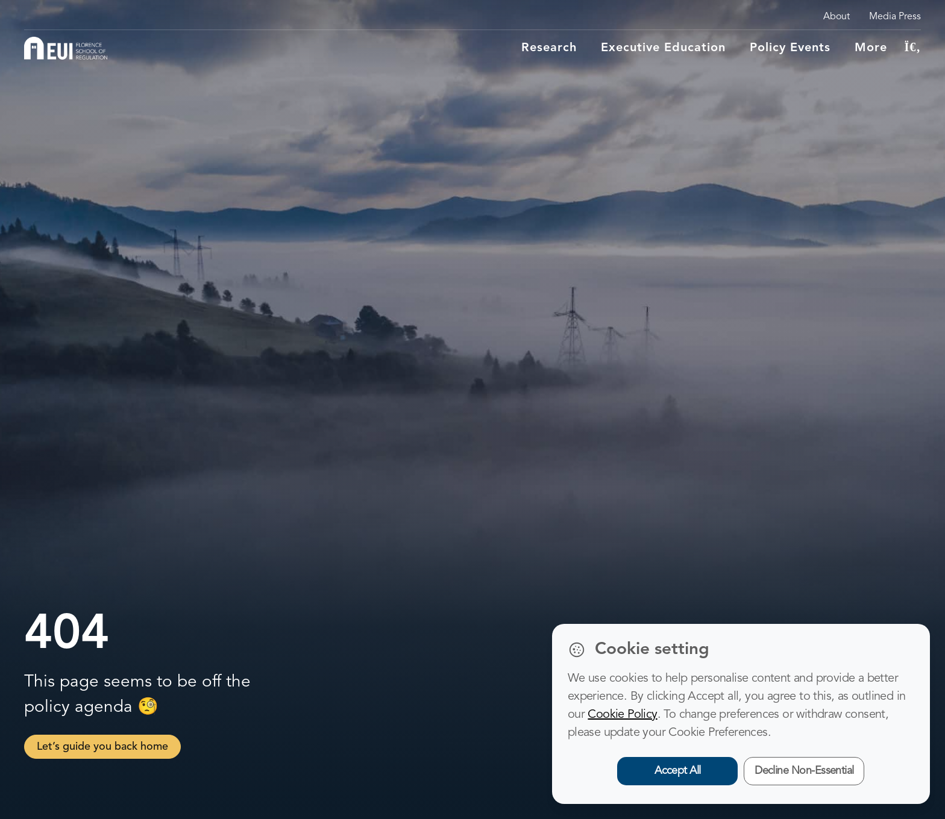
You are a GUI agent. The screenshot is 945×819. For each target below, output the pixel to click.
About (836, 17)
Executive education (663, 48)
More (871, 48)
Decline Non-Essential (804, 770)
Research (549, 48)
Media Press (895, 17)
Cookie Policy (622, 715)
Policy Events (790, 48)
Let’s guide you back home (102, 746)
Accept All (678, 770)
